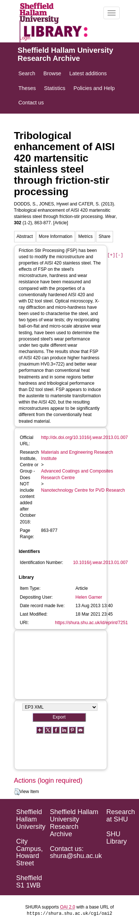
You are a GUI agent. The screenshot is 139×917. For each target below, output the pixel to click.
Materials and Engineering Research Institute (77, 455)
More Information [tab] (56, 236)
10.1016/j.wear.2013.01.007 (100, 562)
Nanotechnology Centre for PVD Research (83, 490)
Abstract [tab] (25, 236)
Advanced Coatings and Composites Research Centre (77, 474)
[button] (17, 792)
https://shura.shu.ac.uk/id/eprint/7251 (91, 622)
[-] (119, 255)
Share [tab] (104, 236)
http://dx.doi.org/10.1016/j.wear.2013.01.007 (84, 437)
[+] (111, 255)
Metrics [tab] (85, 236)
